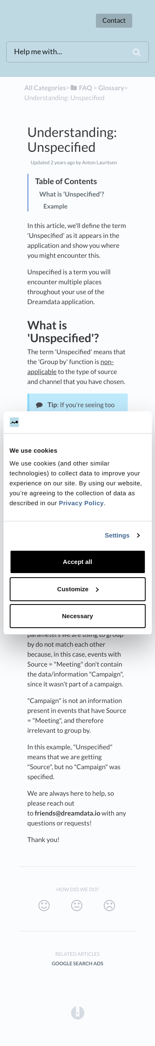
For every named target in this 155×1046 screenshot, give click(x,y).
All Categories (45, 88)
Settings (117, 535)
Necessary (77, 615)
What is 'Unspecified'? (71, 194)
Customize (77, 589)
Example (55, 206)
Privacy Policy (81, 503)
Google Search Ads (77, 963)
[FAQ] (81, 88)
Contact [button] (114, 20)
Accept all (77, 561)
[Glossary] (111, 88)
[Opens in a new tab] (77, 1012)
